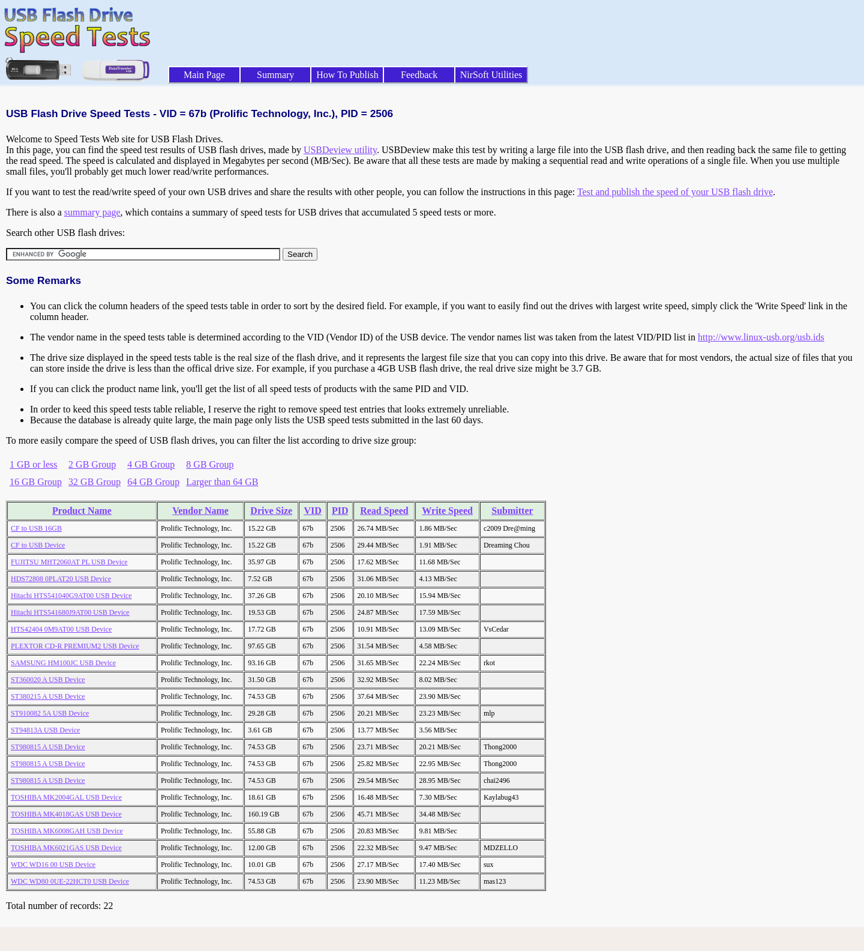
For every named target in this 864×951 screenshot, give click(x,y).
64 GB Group (153, 482)
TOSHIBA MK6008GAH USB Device (67, 831)
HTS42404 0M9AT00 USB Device (61, 629)
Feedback (419, 75)
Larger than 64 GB (222, 482)
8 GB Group (209, 464)
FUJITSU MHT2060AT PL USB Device (69, 562)
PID (340, 511)
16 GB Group (36, 482)
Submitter (512, 511)
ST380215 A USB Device (48, 696)
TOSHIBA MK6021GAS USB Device (66, 848)
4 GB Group (151, 464)
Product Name (82, 511)
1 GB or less (34, 464)
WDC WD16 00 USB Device (53, 864)
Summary (275, 75)
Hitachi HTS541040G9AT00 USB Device (71, 595)
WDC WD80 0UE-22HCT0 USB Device (70, 881)
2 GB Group (92, 464)
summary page (92, 212)
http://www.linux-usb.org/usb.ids (761, 337)
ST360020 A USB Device (48, 679)
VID (312, 511)
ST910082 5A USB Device (50, 713)
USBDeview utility (340, 150)
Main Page (204, 75)
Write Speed (447, 511)
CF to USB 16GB (36, 528)
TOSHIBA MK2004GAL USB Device (66, 797)
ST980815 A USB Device (48, 747)
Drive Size (271, 511)
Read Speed (384, 511)
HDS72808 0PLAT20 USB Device (61, 579)
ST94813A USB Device (45, 730)
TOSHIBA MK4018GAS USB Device (66, 814)
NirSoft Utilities (491, 75)
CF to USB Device (38, 545)
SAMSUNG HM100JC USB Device (63, 663)
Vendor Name (200, 511)
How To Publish (347, 75)
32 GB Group (94, 482)
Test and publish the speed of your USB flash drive (675, 192)
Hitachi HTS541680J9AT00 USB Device (70, 612)
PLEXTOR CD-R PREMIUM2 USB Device (75, 646)
